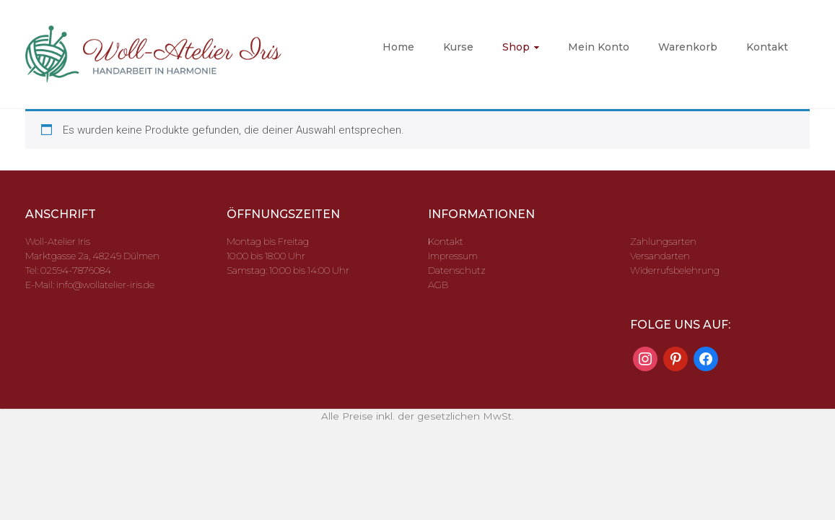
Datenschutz (457, 270)
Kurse (458, 46)
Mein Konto (598, 46)
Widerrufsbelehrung (675, 270)
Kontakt (767, 46)
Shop (516, 46)
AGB (438, 284)
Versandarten (660, 255)
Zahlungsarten (663, 241)
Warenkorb (687, 46)
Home (398, 46)
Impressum (453, 255)
